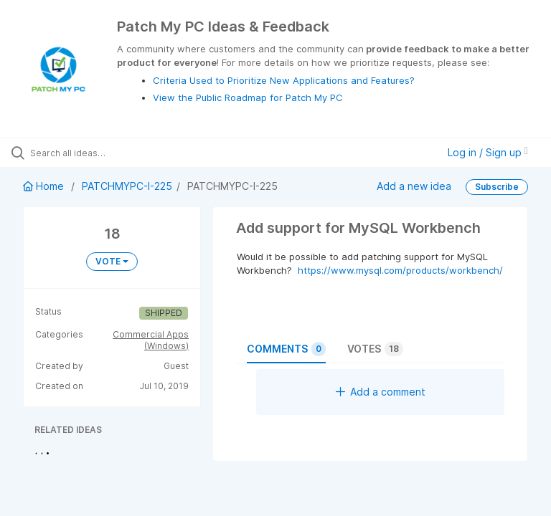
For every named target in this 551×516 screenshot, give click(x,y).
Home (45, 186)
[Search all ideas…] (96, 152)
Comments (286, 349)
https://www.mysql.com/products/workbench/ (400, 270)
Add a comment (380, 392)
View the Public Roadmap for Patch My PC (248, 97)
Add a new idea (414, 186)
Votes (375, 349)
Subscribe (497, 186)
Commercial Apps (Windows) (151, 340)
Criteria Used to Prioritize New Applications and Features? (284, 80)
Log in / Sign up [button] (488, 152)
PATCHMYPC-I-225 (127, 186)
